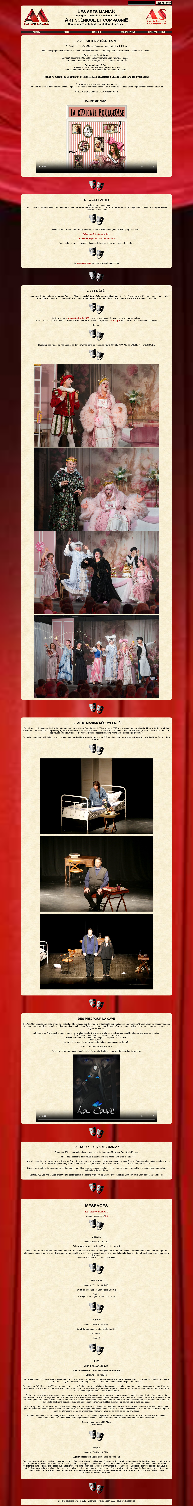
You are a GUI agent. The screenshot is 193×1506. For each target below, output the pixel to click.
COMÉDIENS (96, 32)
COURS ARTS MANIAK (126, 32)
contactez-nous (84, 263)
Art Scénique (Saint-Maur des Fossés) (96, 239)
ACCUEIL (36, 32)
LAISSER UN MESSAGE (96, 1212)
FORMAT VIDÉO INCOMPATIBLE (96, 139)
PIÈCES (66, 32)
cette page (115, 320)
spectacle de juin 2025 (78, 318)
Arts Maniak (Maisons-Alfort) (96, 234)
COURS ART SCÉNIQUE (156, 32)
